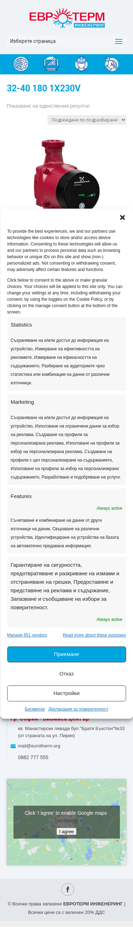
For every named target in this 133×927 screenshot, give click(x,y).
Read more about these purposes (94, 635)
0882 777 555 (33, 757)
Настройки (67, 693)
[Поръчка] (87, 120)
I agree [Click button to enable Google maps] (66, 831)
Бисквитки (35, 709)
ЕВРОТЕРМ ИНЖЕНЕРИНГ (93, 903)
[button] (122, 217)
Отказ (66, 674)
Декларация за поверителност (78, 709)
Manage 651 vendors (27, 635)
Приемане (66, 654)
